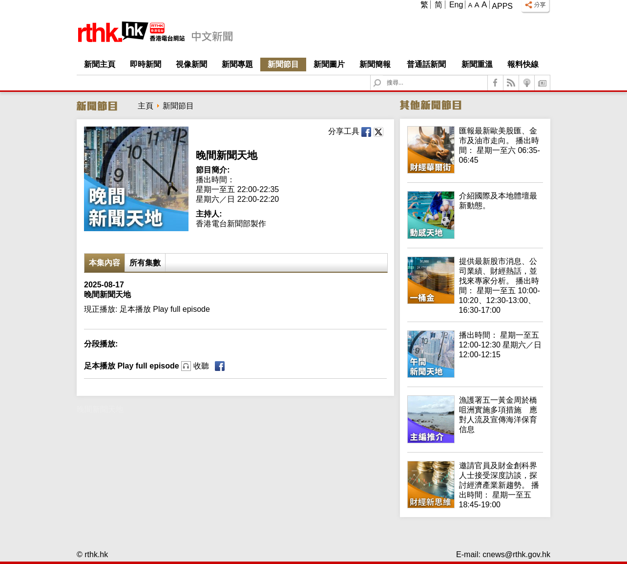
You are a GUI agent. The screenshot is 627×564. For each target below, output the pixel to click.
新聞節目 (283, 64)
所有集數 (145, 263)
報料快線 (523, 64)
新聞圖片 (329, 64)
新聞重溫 (477, 64)
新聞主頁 (99, 64)
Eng (456, 4)
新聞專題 (237, 64)
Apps (502, 6)
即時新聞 (145, 64)
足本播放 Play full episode (146, 366)
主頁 (145, 106)
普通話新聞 (426, 64)
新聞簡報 (375, 64)
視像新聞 (191, 64)
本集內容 (104, 263)
